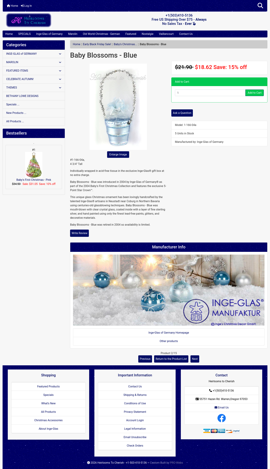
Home (12, 5)
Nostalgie (147, 34)
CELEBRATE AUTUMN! (33, 79)
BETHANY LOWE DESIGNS (22, 96)
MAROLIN (33, 62)
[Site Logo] (46, 20)
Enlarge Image (118, 154)
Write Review (79, 233)
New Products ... (16, 113)
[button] (260, 5)
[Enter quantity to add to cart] (210, 93)
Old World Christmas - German (101, 34)
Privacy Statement (135, 411)
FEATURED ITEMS (33, 70)
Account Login (135, 420)
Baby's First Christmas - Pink (33, 166)
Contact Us (186, 34)
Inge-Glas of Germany (49, 34)
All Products (48, 411)
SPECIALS (24, 34)
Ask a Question (182, 113)
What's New (48, 403)
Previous (145, 359)
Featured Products (48, 386)
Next (195, 359)
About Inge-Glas (48, 428)
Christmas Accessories (48, 420)
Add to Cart (255, 92)
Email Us (222, 407)
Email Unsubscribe (135, 437)
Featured (130, 34)
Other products (169, 341)
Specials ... (12, 104)
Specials (48, 395)
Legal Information (135, 428)
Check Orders (135, 445)
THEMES (33, 87)
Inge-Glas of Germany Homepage (168, 332)
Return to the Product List (171, 359)
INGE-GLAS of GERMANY (33, 53)
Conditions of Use (135, 403)
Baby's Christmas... (125, 44)
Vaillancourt (166, 34)
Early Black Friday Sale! (97, 44)
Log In (26, 5)
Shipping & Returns (135, 395)
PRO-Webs (176, 462)
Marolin (72, 34)
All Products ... (15, 121)
